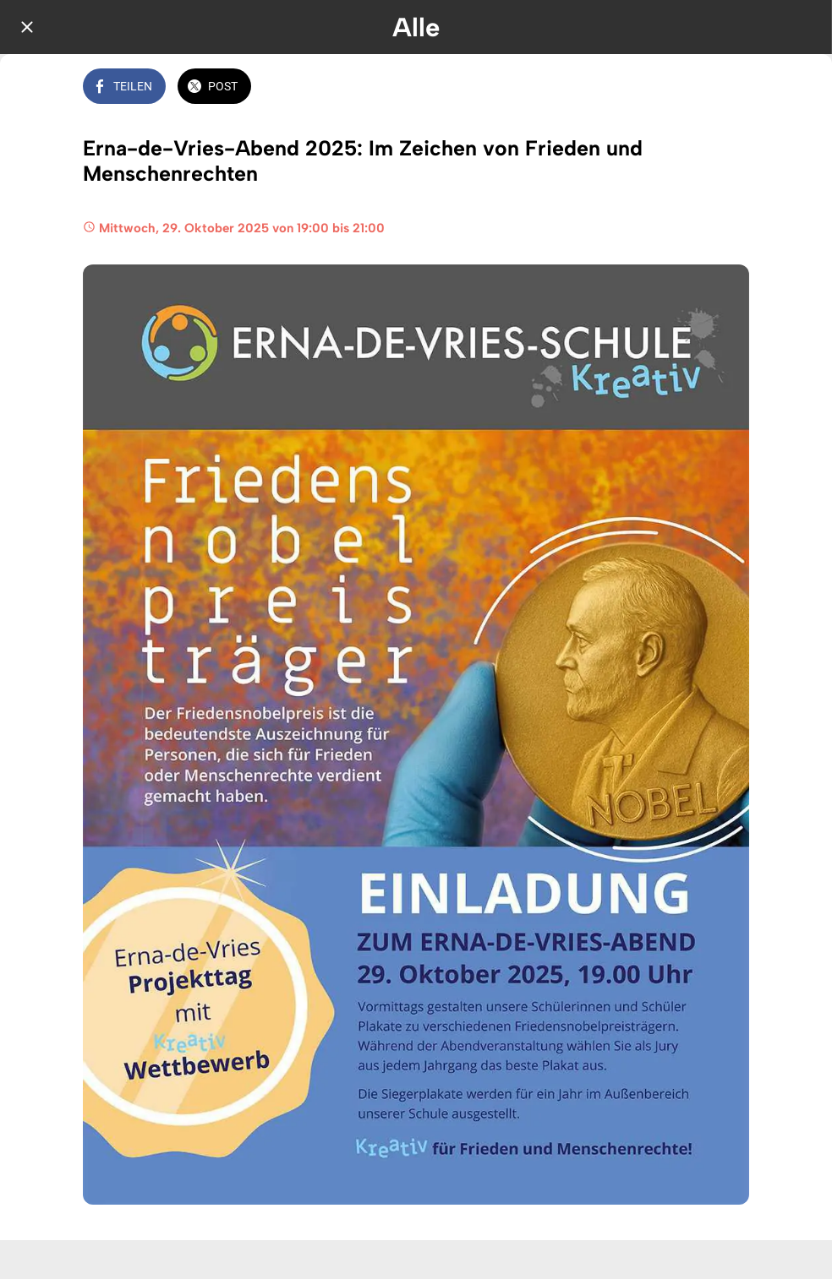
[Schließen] (27, 27)
